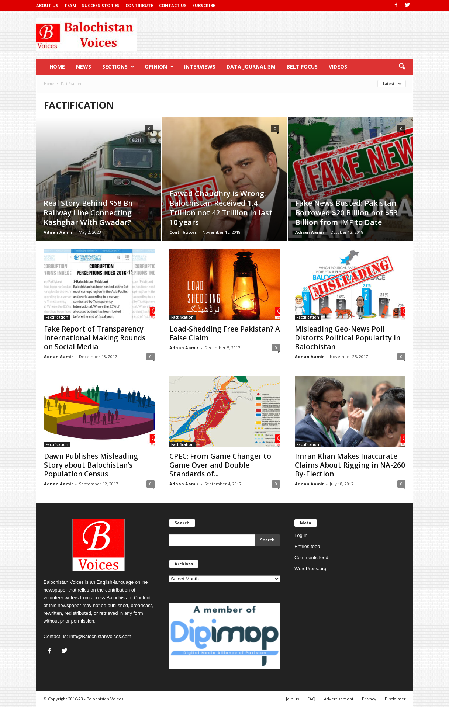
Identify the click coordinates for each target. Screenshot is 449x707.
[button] (402, 67)
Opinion (159, 67)
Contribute (139, 5)
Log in (300, 535)
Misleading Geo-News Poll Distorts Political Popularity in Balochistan (347, 337)
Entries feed (307, 546)
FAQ (311, 698)
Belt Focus (302, 66)
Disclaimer (395, 698)
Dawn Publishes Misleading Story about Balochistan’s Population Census (91, 465)
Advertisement (338, 698)
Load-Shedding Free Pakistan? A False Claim (224, 333)
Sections (118, 67)
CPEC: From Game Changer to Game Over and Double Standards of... (220, 465)
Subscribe (203, 5)
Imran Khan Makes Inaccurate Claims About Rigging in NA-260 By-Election (350, 465)
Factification (57, 317)
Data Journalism (251, 66)
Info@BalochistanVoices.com (100, 636)
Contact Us (173, 5)
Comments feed (311, 557)
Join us (292, 698)
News (83, 66)
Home (57, 66)
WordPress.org (310, 568)
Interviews (199, 66)
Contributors (183, 232)
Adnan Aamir (58, 232)
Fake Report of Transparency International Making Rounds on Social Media (94, 337)
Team (70, 5)
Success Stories (101, 5)
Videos (338, 66)
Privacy (369, 698)
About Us (47, 5)
